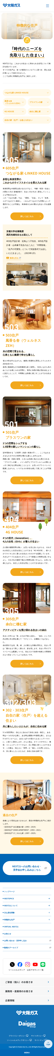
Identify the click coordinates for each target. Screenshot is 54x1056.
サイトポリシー (38, 1035)
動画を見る (14, 258)
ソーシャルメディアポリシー (19, 1040)
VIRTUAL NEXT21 (11, 926)
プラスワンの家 (35, 102)
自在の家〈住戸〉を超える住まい (18, 120)
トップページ (9, 891)
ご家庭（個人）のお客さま (27, 982)
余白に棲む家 (35, 111)
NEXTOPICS (27, 898)
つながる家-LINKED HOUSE (16, 92)
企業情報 (27, 1000)
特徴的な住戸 (27, 919)
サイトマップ (41, 1040)
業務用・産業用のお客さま (27, 991)
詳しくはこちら (27, 216)
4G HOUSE (9, 111)
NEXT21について (27, 905)
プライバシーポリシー (18, 1035)
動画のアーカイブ (11, 947)
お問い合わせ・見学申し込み (15, 940)
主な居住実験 (27, 912)
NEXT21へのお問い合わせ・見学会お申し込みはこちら (27, 868)
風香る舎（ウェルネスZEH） (12, 102)
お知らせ (7, 933)
